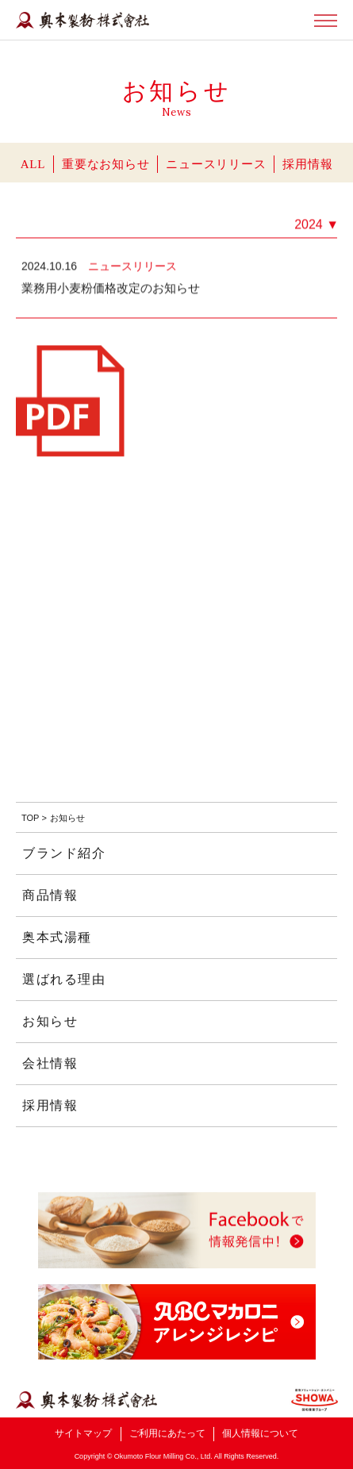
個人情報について (260, 1433)
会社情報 (50, 1063)
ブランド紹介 (64, 853)
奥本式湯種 (57, 937)
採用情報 (307, 164)
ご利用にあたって (167, 1433)
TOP (30, 818)
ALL (33, 164)
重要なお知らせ (105, 164)
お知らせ (50, 1021)
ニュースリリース (216, 164)
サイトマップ (83, 1433)
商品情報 (50, 895)
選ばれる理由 (64, 979)
